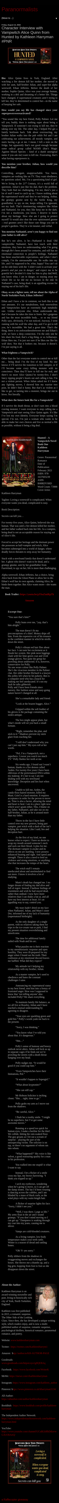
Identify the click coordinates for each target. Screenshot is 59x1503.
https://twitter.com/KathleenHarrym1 (29, 1346)
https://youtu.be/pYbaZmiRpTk (37, 594)
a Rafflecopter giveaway (15, 1499)
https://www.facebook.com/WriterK (31, 1369)
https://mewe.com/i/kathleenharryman (28, 1376)
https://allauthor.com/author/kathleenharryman (25, 1399)
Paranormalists (20, 9)
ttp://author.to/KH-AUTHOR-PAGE (31, 1353)
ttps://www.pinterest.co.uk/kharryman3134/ (34, 1389)
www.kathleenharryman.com (25, 1340)
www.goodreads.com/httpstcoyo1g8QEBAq (23, 1363)
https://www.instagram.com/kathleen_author (35, 1382)
